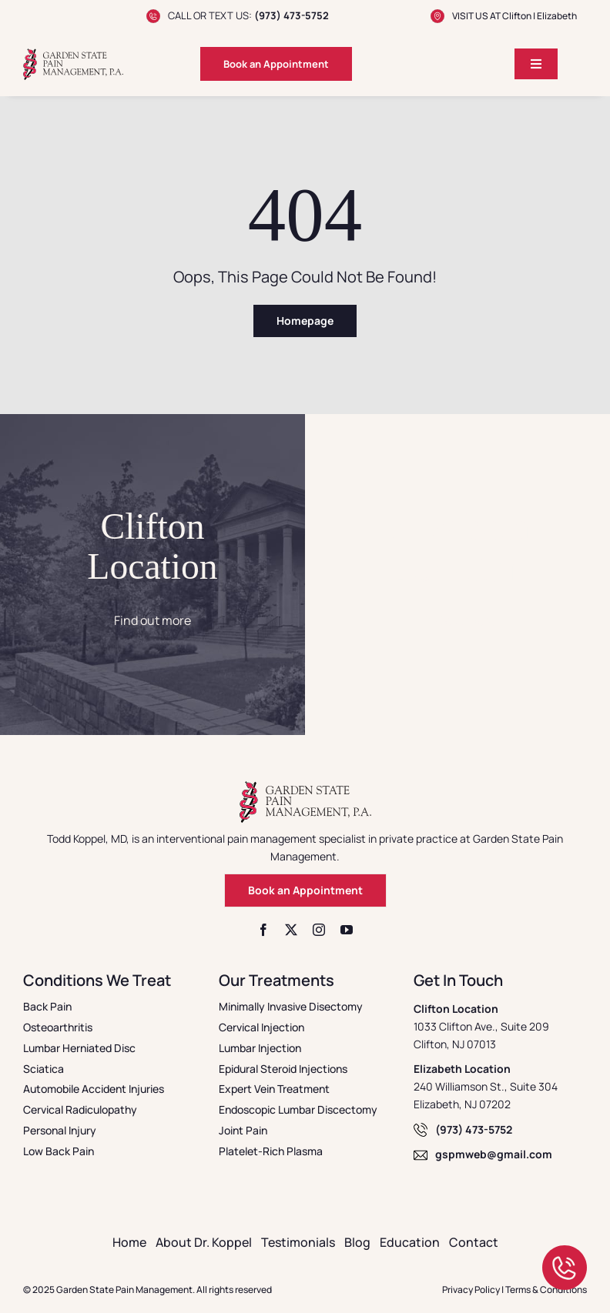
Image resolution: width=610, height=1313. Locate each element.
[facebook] (263, 930)
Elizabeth (557, 15)
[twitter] (291, 930)
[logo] (73, 54)
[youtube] (346, 930)
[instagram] (319, 930)
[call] (564, 1251)
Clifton (516, 15)
